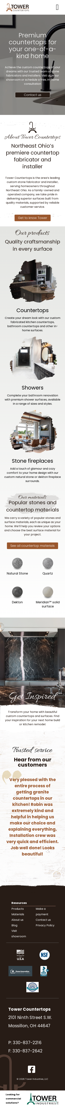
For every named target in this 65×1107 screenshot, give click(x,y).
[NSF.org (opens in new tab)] (44, 963)
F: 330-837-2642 (25, 1051)
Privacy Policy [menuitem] (45, 925)
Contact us (32, 95)
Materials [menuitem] (17, 914)
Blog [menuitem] (14, 925)
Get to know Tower (32, 218)
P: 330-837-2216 (24, 1043)
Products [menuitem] (17, 909)
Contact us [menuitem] (43, 920)
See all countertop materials (32, 546)
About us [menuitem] (17, 920)
